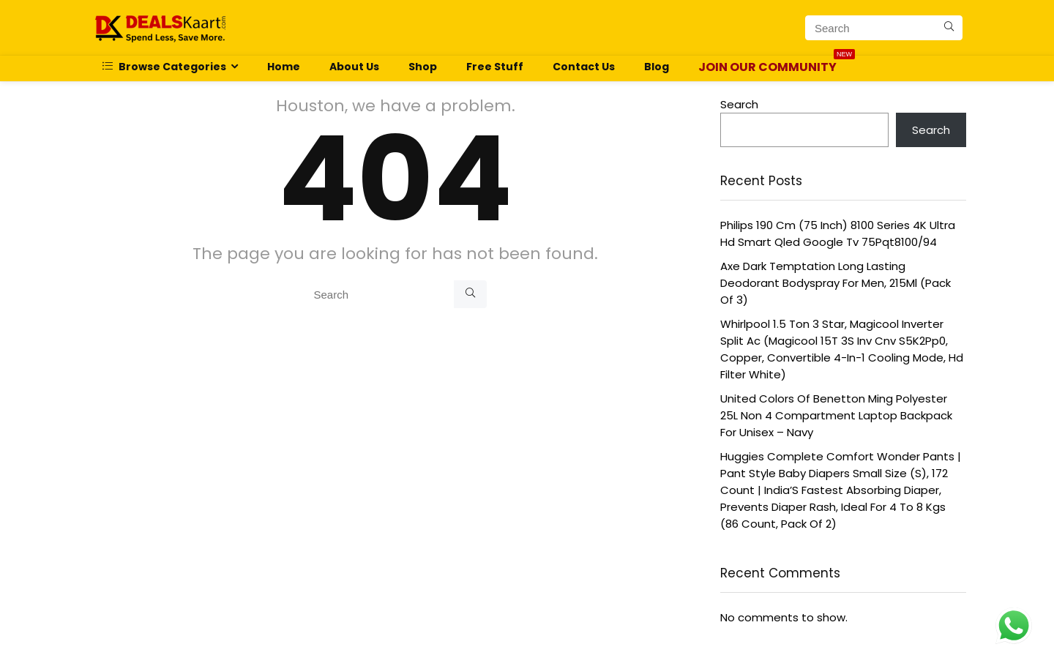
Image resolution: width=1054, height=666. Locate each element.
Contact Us (584, 66)
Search (739, 104)
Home (283, 66)
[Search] (949, 27)
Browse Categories (164, 66)
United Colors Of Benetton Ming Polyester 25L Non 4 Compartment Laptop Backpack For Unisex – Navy (836, 415)
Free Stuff (494, 66)
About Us (354, 66)
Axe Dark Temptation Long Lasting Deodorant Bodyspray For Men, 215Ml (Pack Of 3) (835, 282)
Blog (656, 66)
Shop (422, 66)
